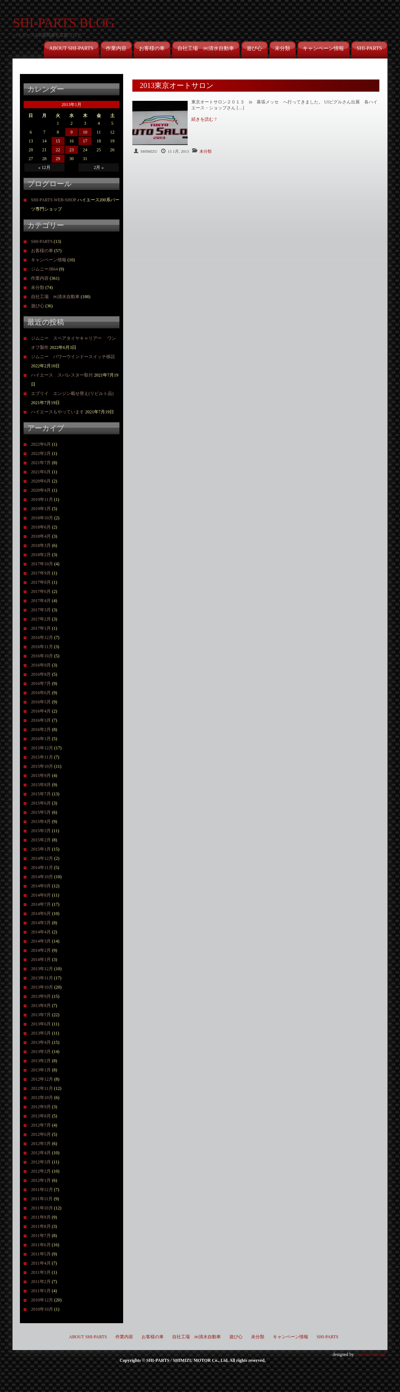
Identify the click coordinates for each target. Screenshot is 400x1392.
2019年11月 (42, 499)
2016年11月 (42, 646)
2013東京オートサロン (176, 85)
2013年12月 (42, 968)
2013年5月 (41, 1033)
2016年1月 (41, 738)
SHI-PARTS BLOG (64, 23)
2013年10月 (42, 987)
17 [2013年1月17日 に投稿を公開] (85, 141)
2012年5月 (41, 1143)
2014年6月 (41, 913)
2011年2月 (41, 1281)
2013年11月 (42, 978)
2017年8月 (41, 582)
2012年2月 (41, 1171)
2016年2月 (41, 729)
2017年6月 (41, 591)
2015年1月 (41, 849)
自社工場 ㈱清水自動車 (205, 48)
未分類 (282, 48)
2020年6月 (41, 481)
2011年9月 (41, 1217)
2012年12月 (42, 1079)
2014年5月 (41, 922)
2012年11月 (42, 1088)
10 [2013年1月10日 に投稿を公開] (85, 132)
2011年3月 (41, 1272)
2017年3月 (41, 609)
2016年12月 (42, 637)
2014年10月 (42, 876)
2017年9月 (41, 573)
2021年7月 (41, 462)
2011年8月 (41, 1226)
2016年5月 (41, 701)
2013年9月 (41, 996)
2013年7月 (41, 1014)
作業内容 (116, 48)
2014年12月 (42, 858)
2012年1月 (41, 1180)
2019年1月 (41, 508)
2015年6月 (41, 803)
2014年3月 (41, 941)
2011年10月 (42, 1208)
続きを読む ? (203, 119)
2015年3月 (41, 830)
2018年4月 (41, 536)
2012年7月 (41, 1125)
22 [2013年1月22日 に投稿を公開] (58, 149)
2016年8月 (41, 674)
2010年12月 (42, 1300)
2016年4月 (41, 711)
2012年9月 (41, 1106)
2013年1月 (41, 1070)
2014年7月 (41, 904)
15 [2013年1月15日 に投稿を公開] (58, 141)
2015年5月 (41, 812)
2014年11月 (42, 867)
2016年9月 (41, 665)
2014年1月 (41, 959)
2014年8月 (41, 895)
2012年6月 (41, 1134)
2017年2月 (41, 619)
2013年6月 (41, 1024)
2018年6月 (41, 527)
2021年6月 (41, 471)
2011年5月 (41, 1254)
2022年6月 (41, 444)
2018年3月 (41, 545)
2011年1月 (41, 1290)
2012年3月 (41, 1162)
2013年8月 (41, 1005)
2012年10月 (42, 1097)
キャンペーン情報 (323, 48)
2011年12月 (42, 1189)
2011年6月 (41, 1244)
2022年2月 (41, 453)
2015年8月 (41, 784)
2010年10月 (42, 1309)
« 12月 (44, 167)
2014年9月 (41, 885)
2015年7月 (41, 793)
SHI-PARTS (369, 48)
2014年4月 (41, 932)
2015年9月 (41, 775)
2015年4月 (41, 821)
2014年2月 (41, 950)
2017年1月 (41, 628)
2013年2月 (41, 1060)
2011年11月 (42, 1198)
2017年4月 (41, 600)
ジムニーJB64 (44, 269)
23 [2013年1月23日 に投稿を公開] (71, 149)
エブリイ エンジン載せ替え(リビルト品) (72, 393)
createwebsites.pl (370, 1354)
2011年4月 (41, 1263)
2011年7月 (41, 1235)
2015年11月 (42, 757)
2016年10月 (42, 655)
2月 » (99, 167)
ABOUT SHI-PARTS (71, 48)
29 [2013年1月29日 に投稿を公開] (58, 158)
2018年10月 (42, 517)
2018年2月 (41, 554)
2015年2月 (41, 839)
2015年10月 (42, 766)
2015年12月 (42, 747)
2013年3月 (41, 1051)
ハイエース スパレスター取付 (62, 375)
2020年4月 (41, 490)
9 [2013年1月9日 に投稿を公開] (71, 132)
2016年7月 (41, 683)
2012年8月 (41, 1116)
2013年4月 (41, 1042)
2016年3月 (41, 720)
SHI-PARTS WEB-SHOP (53, 199)
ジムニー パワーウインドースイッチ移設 (73, 356)
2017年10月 (42, 563)
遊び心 (254, 48)
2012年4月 (41, 1152)
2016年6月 (41, 692)
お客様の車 (152, 48)
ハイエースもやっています (57, 411)
